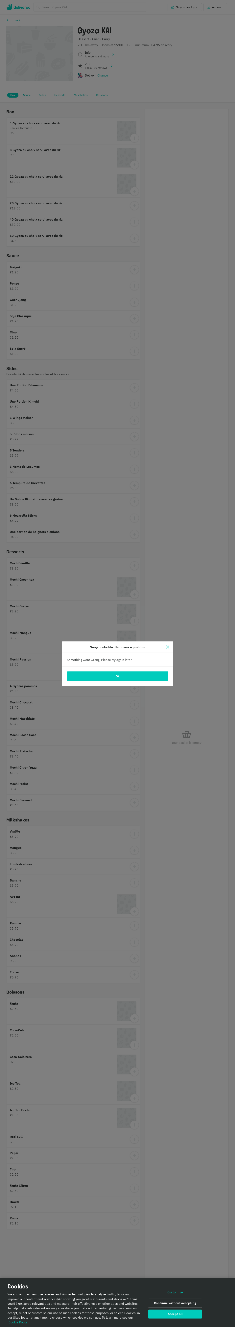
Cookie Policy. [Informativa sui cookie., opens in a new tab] (18, 1324)
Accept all (175, 1315)
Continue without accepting (175, 1305)
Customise (175, 1294)
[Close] (167, 647)
